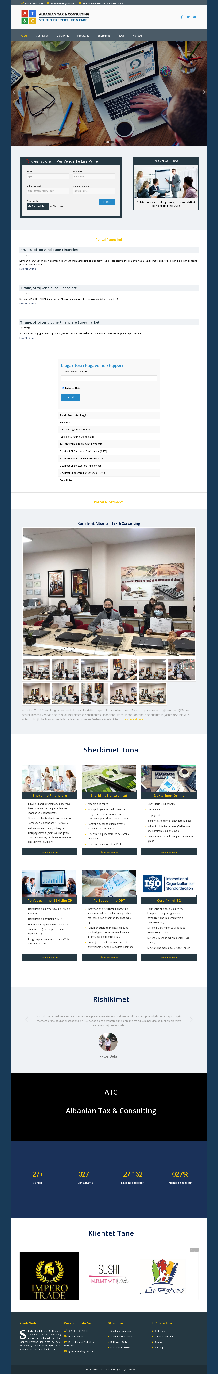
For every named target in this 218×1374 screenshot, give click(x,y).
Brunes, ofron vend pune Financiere (49, 249)
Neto (77, 388)
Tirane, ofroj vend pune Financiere (48, 287)
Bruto (68, 388)
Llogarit (70, 397)
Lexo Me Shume (27, 268)
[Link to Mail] (194, 17)
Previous (14, 91)
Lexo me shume (49, 851)
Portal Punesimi (109, 239)
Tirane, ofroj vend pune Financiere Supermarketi (60, 322)
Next (204, 91)
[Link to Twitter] (188, 17)
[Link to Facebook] (181, 17)
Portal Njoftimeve (109, 502)
